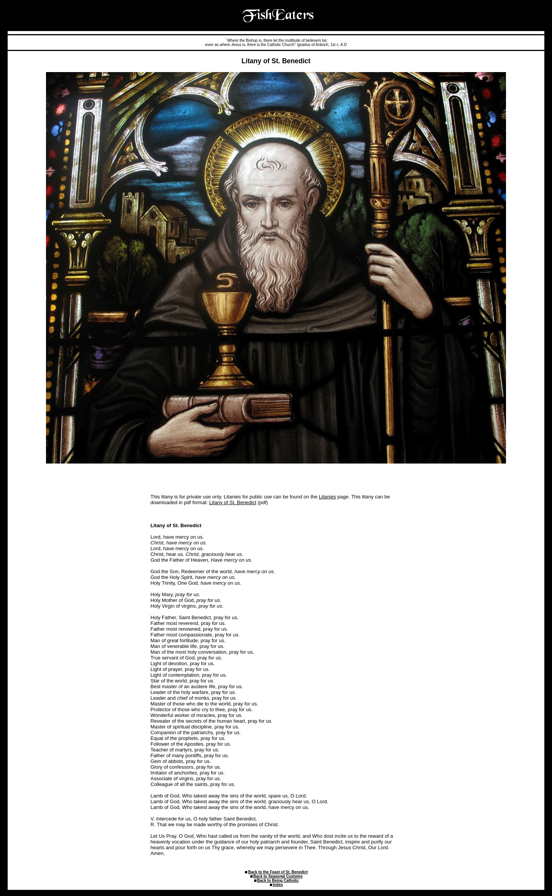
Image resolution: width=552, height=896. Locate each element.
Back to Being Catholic (278, 880)
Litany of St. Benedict (232, 502)
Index (278, 885)
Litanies (327, 497)
